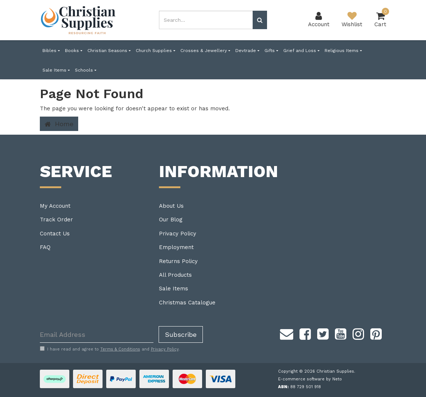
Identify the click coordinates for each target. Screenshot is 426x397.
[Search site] (260, 20)
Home (59, 124)
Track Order (56, 219)
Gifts (271, 50)
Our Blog (171, 219)
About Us (171, 206)
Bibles (51, 50)
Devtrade (247, 50)
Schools (85, 70)
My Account (55, 206)
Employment (176, 247)
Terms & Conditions (120, 349)
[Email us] (286, 332)
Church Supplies (155, 50)
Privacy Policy (177, 233)
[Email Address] (96, 334)
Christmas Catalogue (187, 302)
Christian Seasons (109, 50)
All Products (175, 275)
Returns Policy (178, 261)
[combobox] (206, 20)
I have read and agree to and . (110, 349)
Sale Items (56, 70)
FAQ (45, 247)
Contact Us (55, 233)
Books (73, 50)
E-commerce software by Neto (310, 379)
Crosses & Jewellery (205, 50)
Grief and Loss (301, 50)
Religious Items (343, 50)
